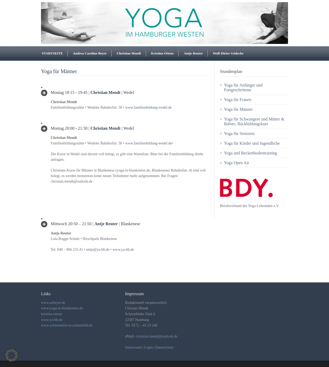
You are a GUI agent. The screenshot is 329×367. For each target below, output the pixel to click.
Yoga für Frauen (237, 99)
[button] (11, 355)
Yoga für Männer (238, 109)
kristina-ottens (51, 314)
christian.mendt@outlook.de (156, 336)
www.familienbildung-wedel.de (148, 107)
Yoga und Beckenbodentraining (250, 153)
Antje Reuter (193, 53)
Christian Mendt (129, 53)
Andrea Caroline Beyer (90, 53)
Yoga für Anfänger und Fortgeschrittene (243, 87)
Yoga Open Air (236, 162)
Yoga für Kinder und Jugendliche (252, 143)
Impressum (133, 347)
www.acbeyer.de (53, 303)
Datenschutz (164, 347)
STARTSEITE (52, 53)
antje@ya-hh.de (98, 250)
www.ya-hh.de (123, 250)
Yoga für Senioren (239, 133)
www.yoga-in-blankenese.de (62, 308)
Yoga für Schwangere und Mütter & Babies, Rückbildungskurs (254, 121)
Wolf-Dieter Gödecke (228, 53)
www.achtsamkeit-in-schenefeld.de (67, 325)
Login (148, 347)
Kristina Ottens (162, 53)
